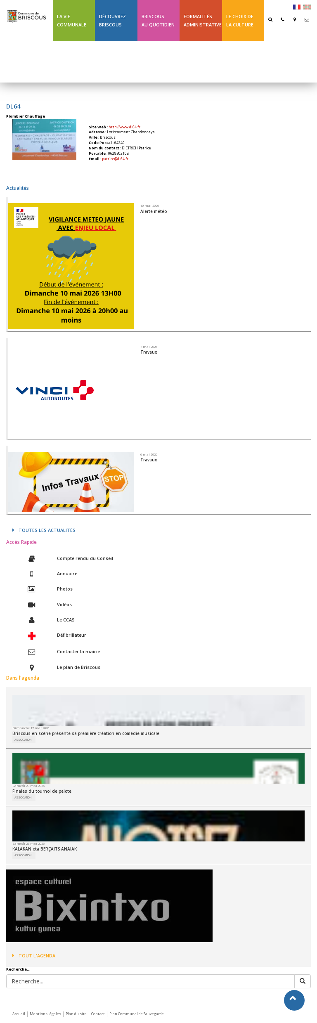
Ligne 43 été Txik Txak (71, 61)
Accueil (18, 1013)
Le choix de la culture (239, 20)
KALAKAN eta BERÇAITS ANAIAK (44, 849)
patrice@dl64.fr (115, 158)
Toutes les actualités (44, 530)
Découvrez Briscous (112, 20)
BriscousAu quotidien (158, 20)
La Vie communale (71, 20)
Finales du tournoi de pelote (41, 791)
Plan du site (76, 1013)
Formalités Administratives (203, 20)
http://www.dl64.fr (124, 127)
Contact (98, 1013)
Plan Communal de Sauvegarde (136, 1013)
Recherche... (18, 969)
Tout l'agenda (33, 955)
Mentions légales (45, 1013)
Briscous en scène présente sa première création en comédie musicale (85, 733)
